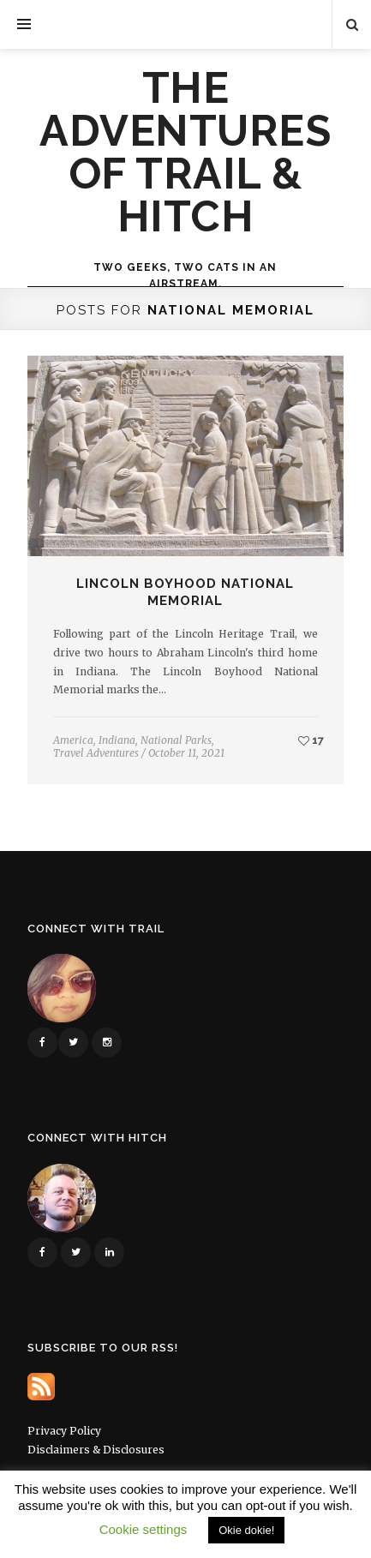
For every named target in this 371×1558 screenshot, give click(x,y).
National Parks (176, 740)
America (73, 740)
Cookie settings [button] (143, 1529)
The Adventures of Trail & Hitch (185, 152)
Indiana (117, 740)
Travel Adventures (96, 752)
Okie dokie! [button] (246, 1530)
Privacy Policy (64, 1430)
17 (311, 740)
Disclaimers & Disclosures (96, 1449)
